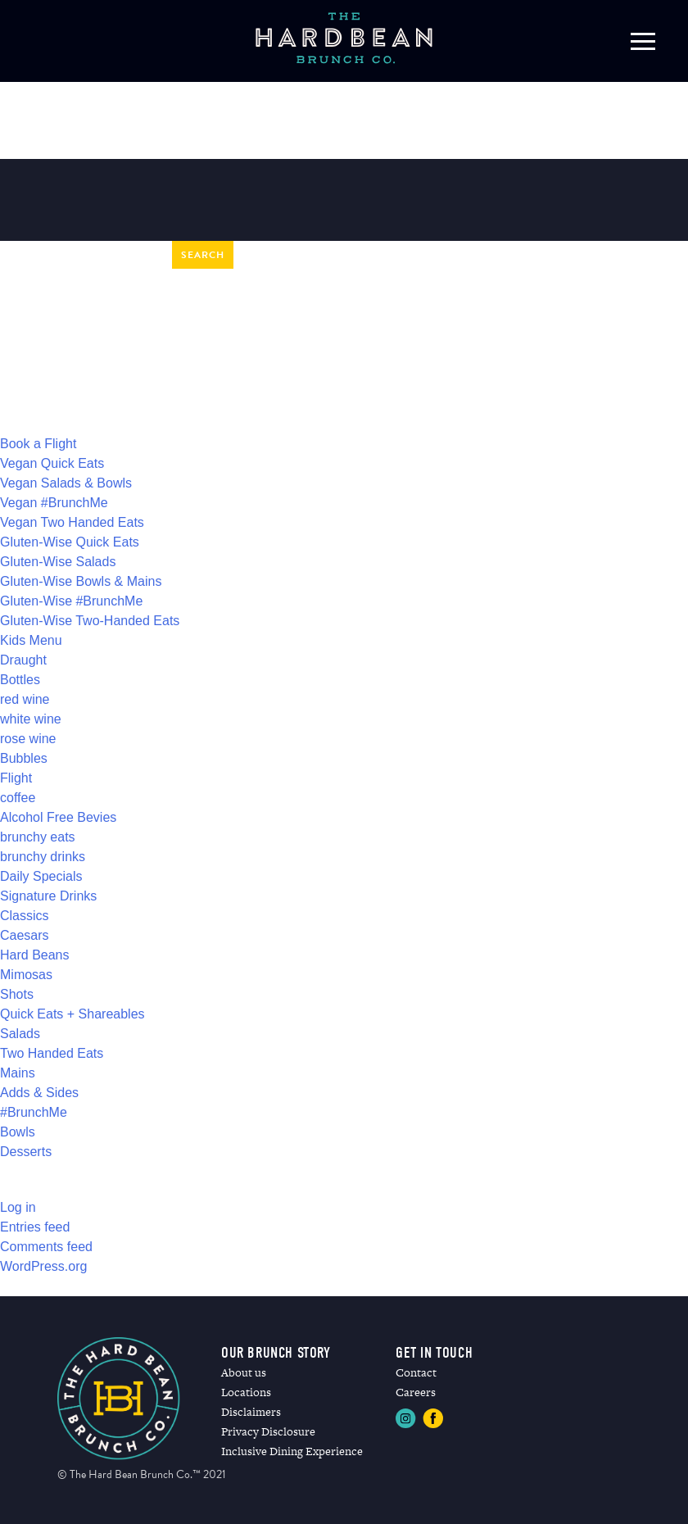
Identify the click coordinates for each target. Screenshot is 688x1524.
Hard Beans (35, 955)
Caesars (24, 935)
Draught (23, 660)
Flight (16, 778)
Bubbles (24, 758)
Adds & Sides (39, 1093)
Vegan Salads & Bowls (66, 483)
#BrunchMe (33, 1112)
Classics (24, 916)
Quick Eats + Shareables (72, 1014)
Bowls (17, 1132)
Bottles (20, 680)
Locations (246, 1392)
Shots (17, 994)
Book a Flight (38, 444)
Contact (416, 1372)
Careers (416, 1392)
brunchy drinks (42, 857)
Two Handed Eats (51, 1053)
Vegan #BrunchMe (54, 503)
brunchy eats (37, 837)
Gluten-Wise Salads (57, 562)
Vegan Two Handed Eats (72, 522)
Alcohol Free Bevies (58, 817)
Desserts (26, 1152)
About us (243, 1372)
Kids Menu (31, 640)
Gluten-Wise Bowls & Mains (80, 581)
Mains (17, 1073)
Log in (18, 1207)
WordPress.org (43, 1266)
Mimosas (26, 975)
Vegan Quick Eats (52, 463)
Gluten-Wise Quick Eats (69, 542)
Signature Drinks (48, 896)
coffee (17, 798)
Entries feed (35, 1227)
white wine (30, 719)
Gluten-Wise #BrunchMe (71, 601)
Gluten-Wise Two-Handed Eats (89, 621)
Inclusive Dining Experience (292, 1451)
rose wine (28, 739)
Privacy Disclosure (268, 1431)
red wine (24, 699)
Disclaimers (251, 1412)
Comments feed (46, 1247)
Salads (20, 1034)
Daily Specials (41, 876)
